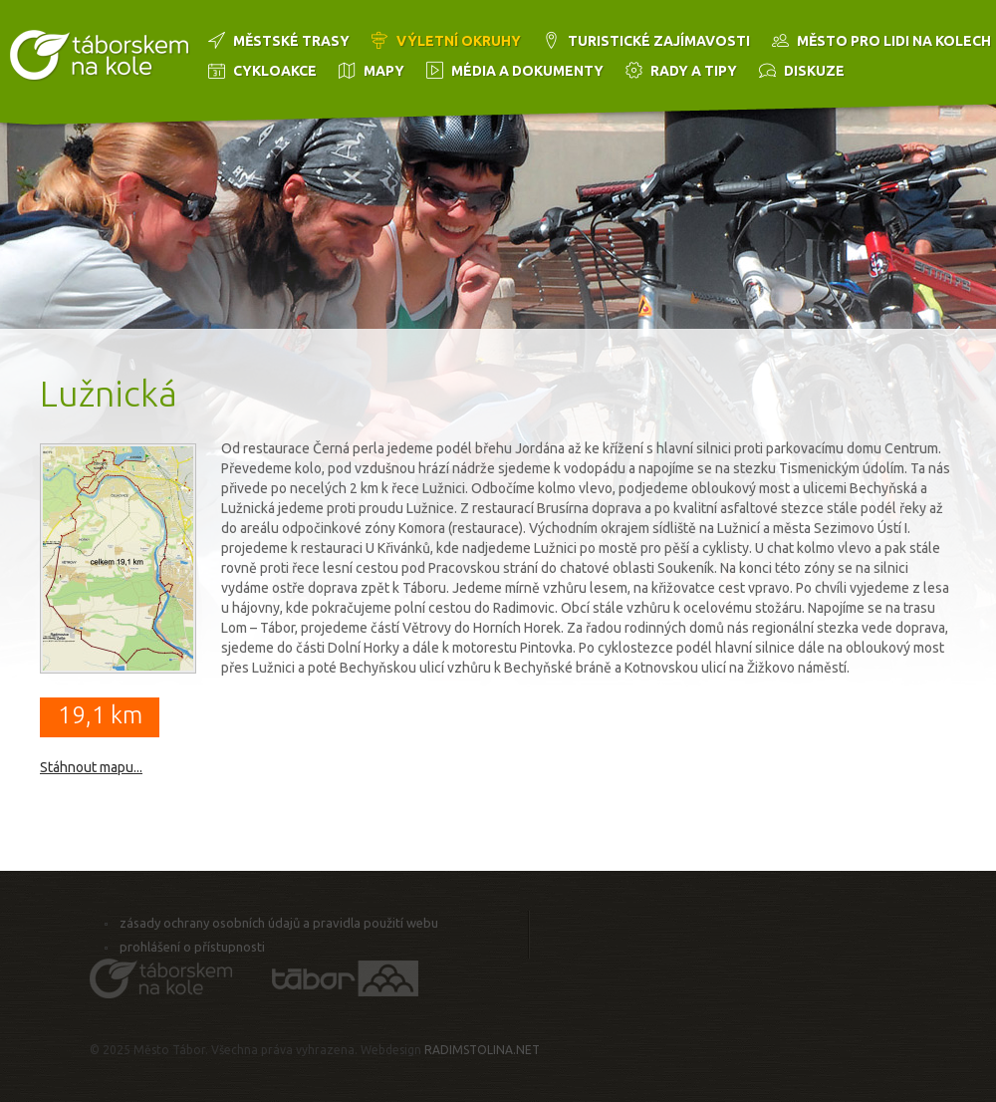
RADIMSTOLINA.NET (482, 1049)
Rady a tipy (693, 71)
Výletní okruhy (458, 41)
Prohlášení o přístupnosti (192, 947)
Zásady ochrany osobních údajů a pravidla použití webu (279, 923)
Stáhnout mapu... (91, 767)
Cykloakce (275, 71)
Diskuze (814, 71)
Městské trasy (291, 41)
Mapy (384, 71)
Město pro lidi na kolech (894, 41)
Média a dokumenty (527, 71)
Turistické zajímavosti (659, 41)
